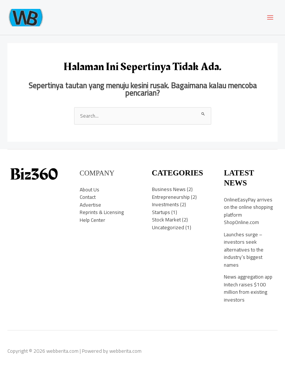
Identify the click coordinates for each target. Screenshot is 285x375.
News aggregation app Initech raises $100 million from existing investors (248, 288)
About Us (89, 189)
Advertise (90, 205)
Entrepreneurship (171, 197)
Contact (88, 197)
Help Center (92, 220)
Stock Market (166, 219)
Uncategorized (168, 227)
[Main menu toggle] (270, 17)
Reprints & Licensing (102, 212)
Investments (165, 204)
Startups (161, 212)
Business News (169, 189)
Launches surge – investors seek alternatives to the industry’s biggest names (244, 250)
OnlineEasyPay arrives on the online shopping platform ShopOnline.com (248, 211)
